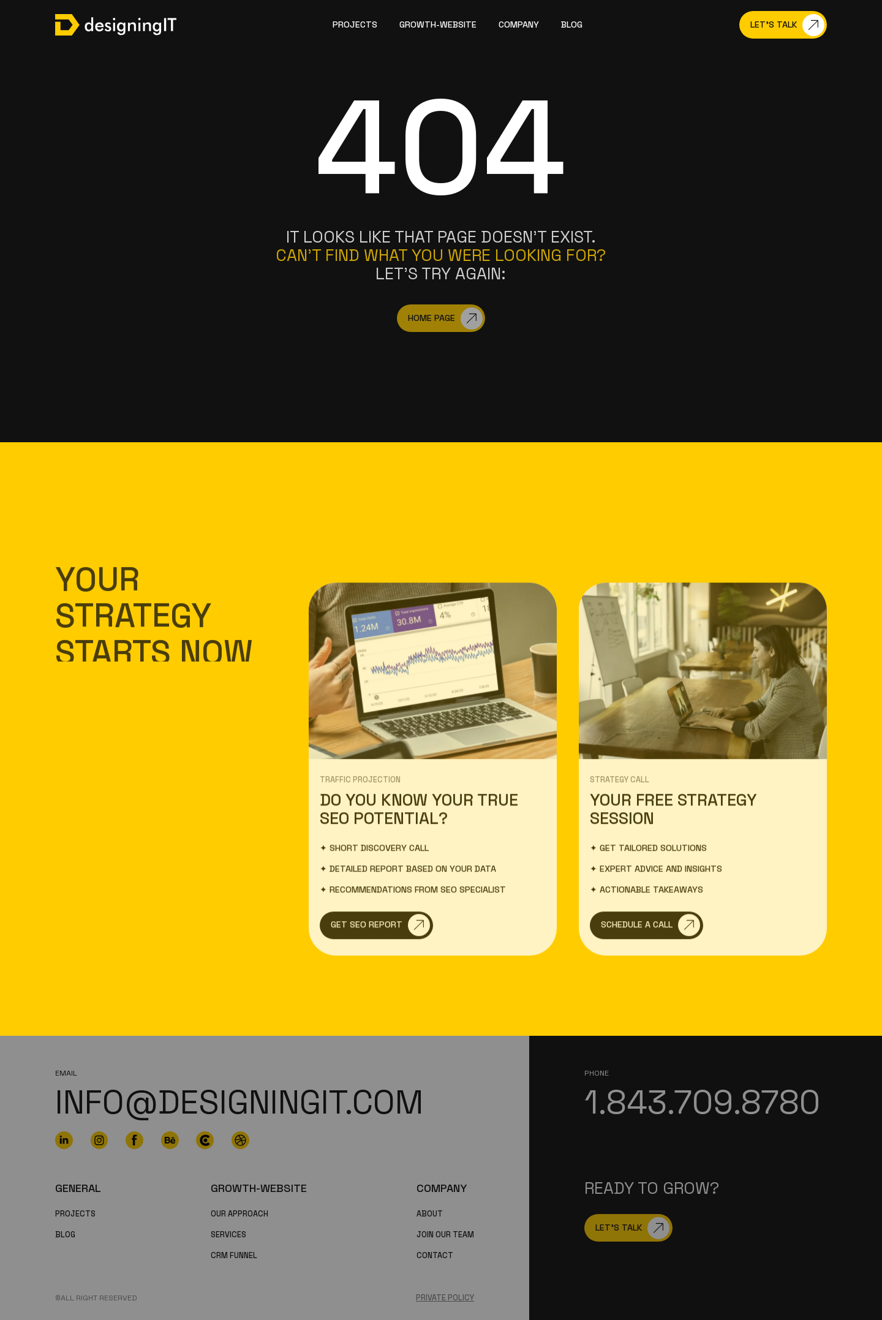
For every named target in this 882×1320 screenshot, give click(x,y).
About (430, 1214)
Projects (355, 24)
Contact (435, 1256)
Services (228, 1235)
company (519, 24)
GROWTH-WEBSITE (438, 24)
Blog (571, 24)
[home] (115, 25)
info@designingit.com (239, 1102)
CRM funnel (234, 1256)
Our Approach (239, 1214)
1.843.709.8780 (702, 1102)
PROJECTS (75, 1214)
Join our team (445, 1235)
